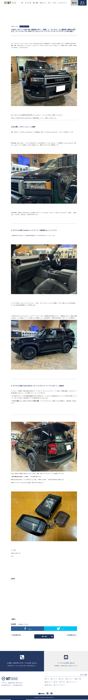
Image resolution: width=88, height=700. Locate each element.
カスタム (62, 678)
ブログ (49, 2)
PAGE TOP (83, 675)
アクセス (54, 2)
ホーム (47, 678)
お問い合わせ (49, 685)
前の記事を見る (16, 635)
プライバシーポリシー (60, 685)
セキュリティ (70, 678)
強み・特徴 (35, 2)
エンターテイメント (63, 2)
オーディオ (54, 678)
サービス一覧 (28, 2)
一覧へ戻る (44, 636)
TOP (22, 2)
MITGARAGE (42, 697)
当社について (43, 2)
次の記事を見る (72, 635)
